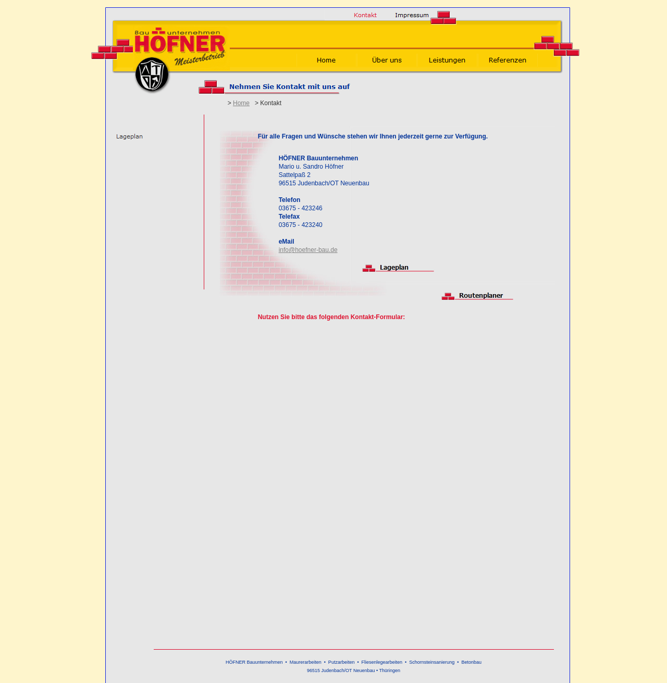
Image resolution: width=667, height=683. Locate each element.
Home (241, 103)
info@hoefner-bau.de (308, 250)
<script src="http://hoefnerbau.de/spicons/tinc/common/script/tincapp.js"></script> (384, 486)
